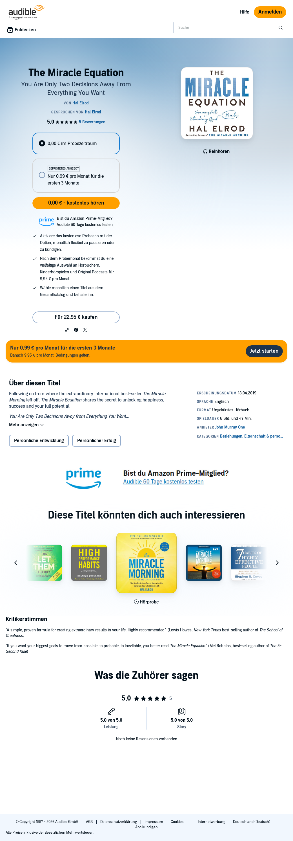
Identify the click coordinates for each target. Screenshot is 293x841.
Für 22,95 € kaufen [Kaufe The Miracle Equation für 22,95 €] (76, 317)
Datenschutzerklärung (119, 822)
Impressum (154, 822)
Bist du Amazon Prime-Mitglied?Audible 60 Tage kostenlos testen (85, 221)
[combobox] (230, 27)
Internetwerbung (212, 822)
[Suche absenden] (281, 27)
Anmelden (270, 12)
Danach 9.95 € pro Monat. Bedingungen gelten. (62, 351)
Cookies (177, 822)
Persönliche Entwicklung (39, 440)
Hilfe (244, 12)
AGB (90, 822)
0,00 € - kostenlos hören (76, 203)
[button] (67, 330)
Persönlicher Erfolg (96, 440)
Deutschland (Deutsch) (252, 822)
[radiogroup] (75, 163)
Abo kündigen (146, 827)
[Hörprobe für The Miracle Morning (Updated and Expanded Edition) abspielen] (147, 602)
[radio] (75, 143)
